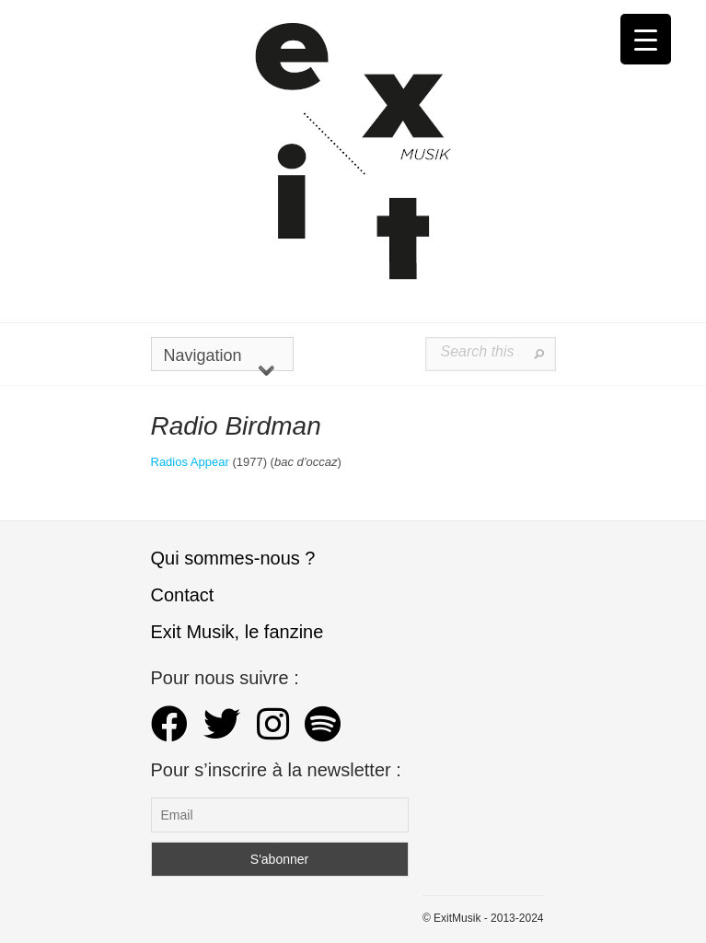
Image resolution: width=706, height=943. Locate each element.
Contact (182, 595)
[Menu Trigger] (645, 39)
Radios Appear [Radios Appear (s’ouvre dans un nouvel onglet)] (190, 462)
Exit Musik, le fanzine (237, 632)
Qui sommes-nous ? (233, 558)
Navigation (219, 358)
